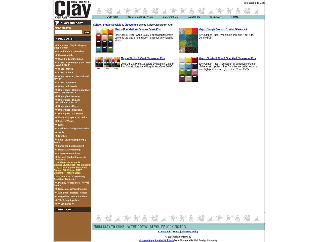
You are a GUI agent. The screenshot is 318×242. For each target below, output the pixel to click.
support (112, 17)
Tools (61, 132)
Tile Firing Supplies (68, 200)
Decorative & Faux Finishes (72, 189)
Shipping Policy (190, 231)
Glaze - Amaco (66, 72)
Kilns (61, 125)
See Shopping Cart (254, 2)
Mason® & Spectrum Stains (72, 117)
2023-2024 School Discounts (72, 167)
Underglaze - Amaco (69, 96)
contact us (170, 17)
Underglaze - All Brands (70, 113)
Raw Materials (65, 55)
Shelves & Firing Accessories (73, 128)
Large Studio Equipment (71, 146)
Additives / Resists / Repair (72, 193)
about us (194, 17)
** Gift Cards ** (66, 204)
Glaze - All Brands (67, 86)
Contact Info (164, 231)
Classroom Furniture (69, 153)
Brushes (62, 136)
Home (235, 17)
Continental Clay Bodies (71, 51)
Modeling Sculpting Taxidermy (69, 177)
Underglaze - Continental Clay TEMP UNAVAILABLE (72, 91)
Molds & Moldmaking (69, 149)
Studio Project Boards (69, 162)
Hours (176, 231)
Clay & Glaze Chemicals (70, 59)
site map (215, 17)
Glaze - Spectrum (67, 82)
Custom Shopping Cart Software (156, 240)
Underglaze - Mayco (68, 106)
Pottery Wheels (66, 121)
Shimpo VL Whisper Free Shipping (72, 165)
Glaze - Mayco (65, 69)
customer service (140, 17)
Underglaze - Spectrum (70, 110)
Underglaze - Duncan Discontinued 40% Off (67, 101)
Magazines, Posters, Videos (72, 196)
